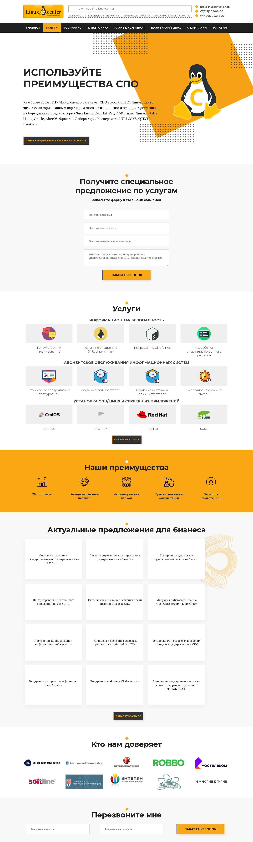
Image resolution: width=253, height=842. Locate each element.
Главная (33, 27)
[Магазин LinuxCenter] (225, 832)
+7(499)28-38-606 (212, 15)
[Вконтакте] (208, 832)
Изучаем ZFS (131, 15)
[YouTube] (217, 832)
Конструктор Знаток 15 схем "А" (171, 15)
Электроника (97, 27)
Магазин (220, 27)
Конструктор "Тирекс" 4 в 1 (104, 15)
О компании (197, 27)
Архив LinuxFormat (130, 27)
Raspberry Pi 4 (77, 15)
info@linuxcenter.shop (215, 6)
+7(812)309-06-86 (211, 11)
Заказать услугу (126, 439)
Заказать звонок (126, 275)
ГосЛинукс (72, 27)
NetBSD (145, 15)
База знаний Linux (166, 27)
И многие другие (211, 759)
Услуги (52, 27)
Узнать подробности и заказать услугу (58, 140)
